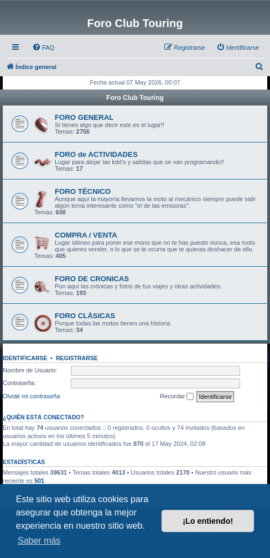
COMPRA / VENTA (86, 235)
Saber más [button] (39, 540)
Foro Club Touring (135, 98)
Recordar (177, 397)
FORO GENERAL (84, 117)
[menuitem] (43, 47)
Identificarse (25, 358)
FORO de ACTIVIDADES (96, 154)
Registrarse (77, 358)
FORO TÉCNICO (83, 191)
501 (39, 480)
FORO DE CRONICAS (92, 279)
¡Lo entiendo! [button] (208, 521)
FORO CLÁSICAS (85, 316)
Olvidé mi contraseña (31, 396)
